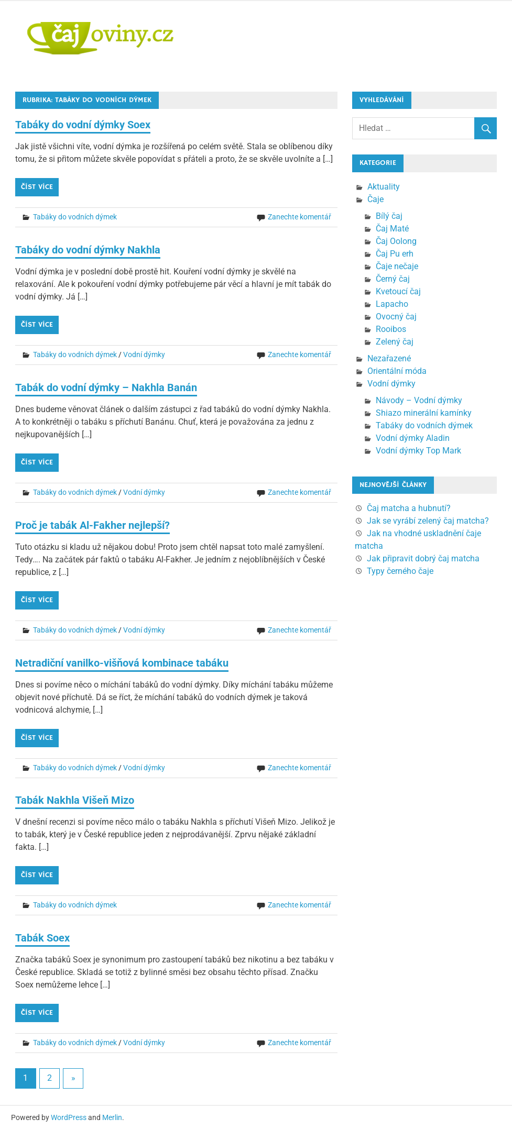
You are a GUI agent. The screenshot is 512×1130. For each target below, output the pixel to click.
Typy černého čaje (400, 571)
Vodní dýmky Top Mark (418, 451)
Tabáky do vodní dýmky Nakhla (87, 249)
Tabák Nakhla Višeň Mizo (74, 800)
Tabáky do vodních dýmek (75, 217)
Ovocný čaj (396, 317)
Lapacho (392, 304)
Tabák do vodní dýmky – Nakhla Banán (106, 387)
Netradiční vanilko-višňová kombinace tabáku (121, 663)
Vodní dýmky (144, 354)
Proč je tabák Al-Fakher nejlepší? (92, 525)
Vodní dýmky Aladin (413, 438)
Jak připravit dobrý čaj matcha (423, 558)
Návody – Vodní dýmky (419, 400)
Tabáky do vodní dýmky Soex (82, 124)
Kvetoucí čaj (398, 291)
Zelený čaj (394, 342)
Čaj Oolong (396, 241)
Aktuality (383, 187)
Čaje (375, 199)
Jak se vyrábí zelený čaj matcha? (428, 521)
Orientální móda (397, 371)
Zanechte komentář (299, 217)
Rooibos (391, 329)
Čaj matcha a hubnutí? (409, 508)
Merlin (112, 1117)
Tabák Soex (42, 938)
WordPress (68, 1117)
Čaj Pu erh (394, 254)
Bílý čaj (389, 216)
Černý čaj (393, 279)
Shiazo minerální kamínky (424, 413)
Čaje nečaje (397, 266)
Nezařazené (389, 358)
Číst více (37, 187)
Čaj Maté (392, 229)
